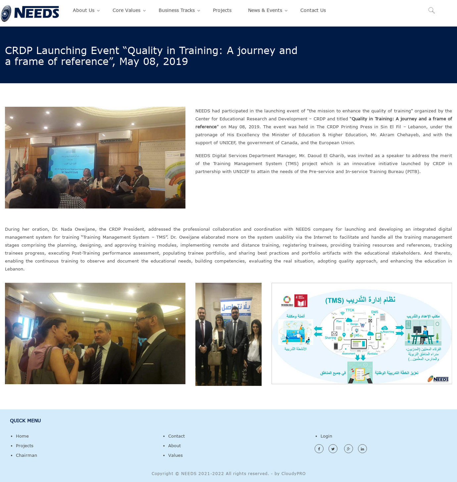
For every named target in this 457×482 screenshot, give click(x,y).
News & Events (265, 10)
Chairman (26, 455)
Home (22, 436)
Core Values (126, 10)
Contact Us (313, 10)
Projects (222, 10)
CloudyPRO (293, 473)
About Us (83, 10)
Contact (176, 436)
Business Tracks (177, 10)
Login (326, 436)
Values (175, 455)
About (174, 445)
